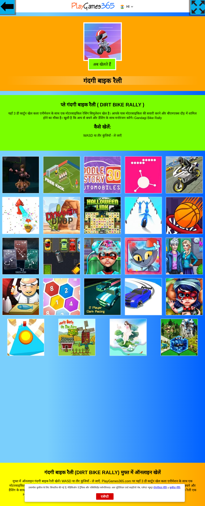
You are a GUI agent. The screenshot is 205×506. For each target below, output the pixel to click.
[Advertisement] (102, 405)
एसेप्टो (105, 496)
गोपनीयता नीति (160, 487)
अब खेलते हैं (103, 64)
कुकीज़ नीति (175, 487)
